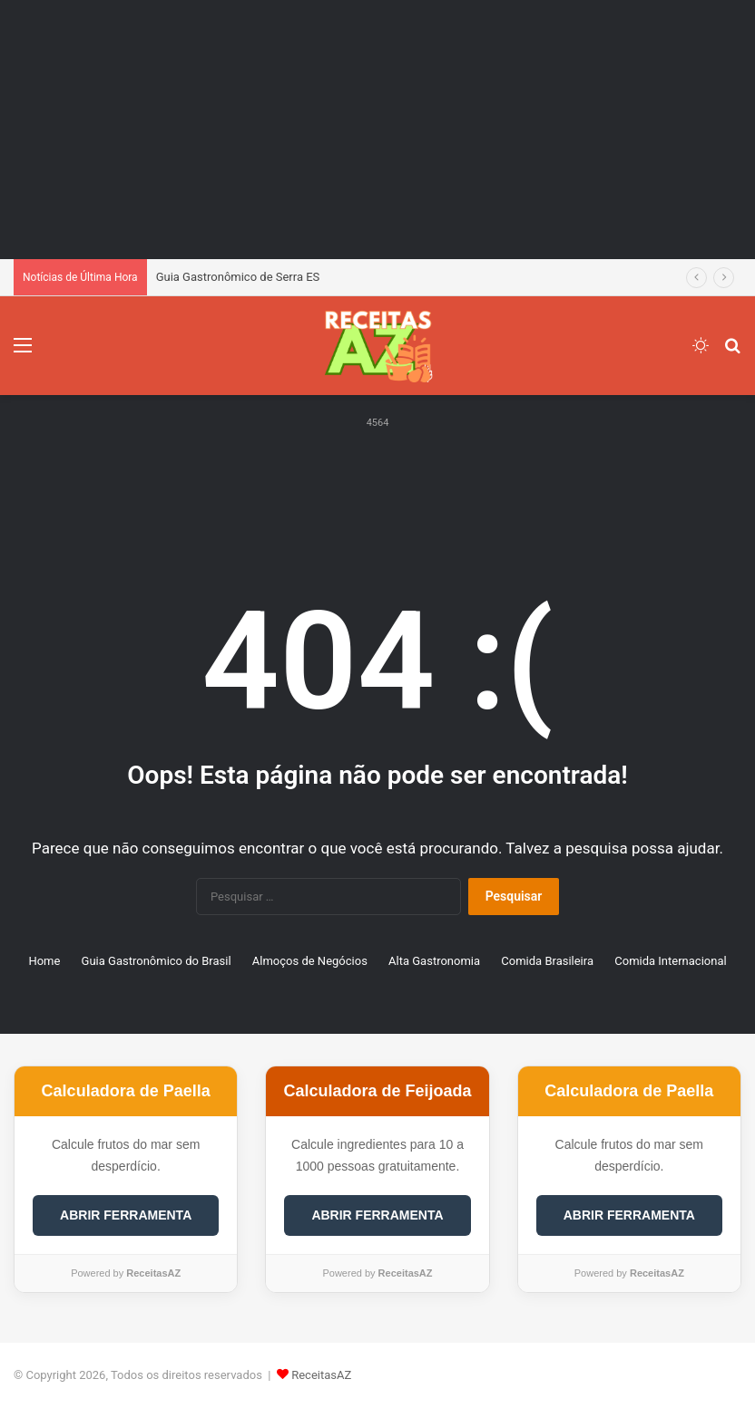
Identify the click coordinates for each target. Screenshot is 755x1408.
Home (44, 961)
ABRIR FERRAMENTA (125, 1215)
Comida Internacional (670, 961)
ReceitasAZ (321, 1375)
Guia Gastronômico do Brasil (156, 961)
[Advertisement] (377, 127)
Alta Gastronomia (434, 961)
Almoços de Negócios (310, 961)
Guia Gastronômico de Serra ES (238, 277)
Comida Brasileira (547, 961)
